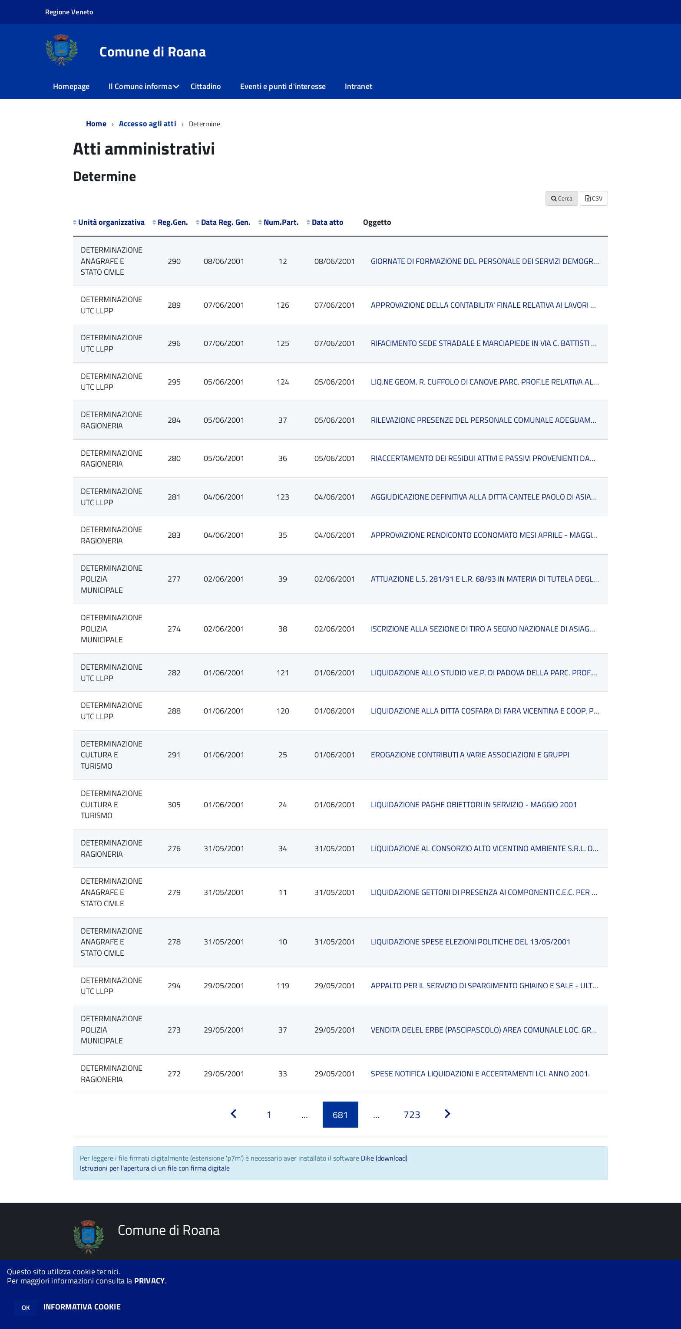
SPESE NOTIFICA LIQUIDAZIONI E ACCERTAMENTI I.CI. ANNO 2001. (480, 1073)
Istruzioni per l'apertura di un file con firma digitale (155, 1168)
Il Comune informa (140, 86)
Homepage (71, 86)
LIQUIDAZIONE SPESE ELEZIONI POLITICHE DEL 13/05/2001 (471, 941)
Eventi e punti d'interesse (283, 86)
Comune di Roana (152, 51)
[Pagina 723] (412, 1114)
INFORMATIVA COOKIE (82, 1307)
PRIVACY (149, 1280)
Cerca (561, 198)
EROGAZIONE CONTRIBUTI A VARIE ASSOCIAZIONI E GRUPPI (470, 754)
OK (26, 1308)
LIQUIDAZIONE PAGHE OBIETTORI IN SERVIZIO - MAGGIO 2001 (474, 804)
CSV (593, 198)
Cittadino (206, 86)
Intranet (358, 86)
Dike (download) (384, 1158)
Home (96, 123)
